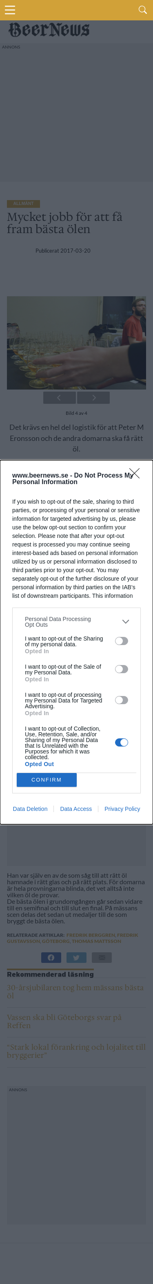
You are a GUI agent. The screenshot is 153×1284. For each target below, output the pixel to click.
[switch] (121, 641)
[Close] (137, 476)
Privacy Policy (122, 809)
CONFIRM (46, 780)
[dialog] (76, 642)
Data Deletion (30, 809)
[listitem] (76, 622)
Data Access (76, 809)
